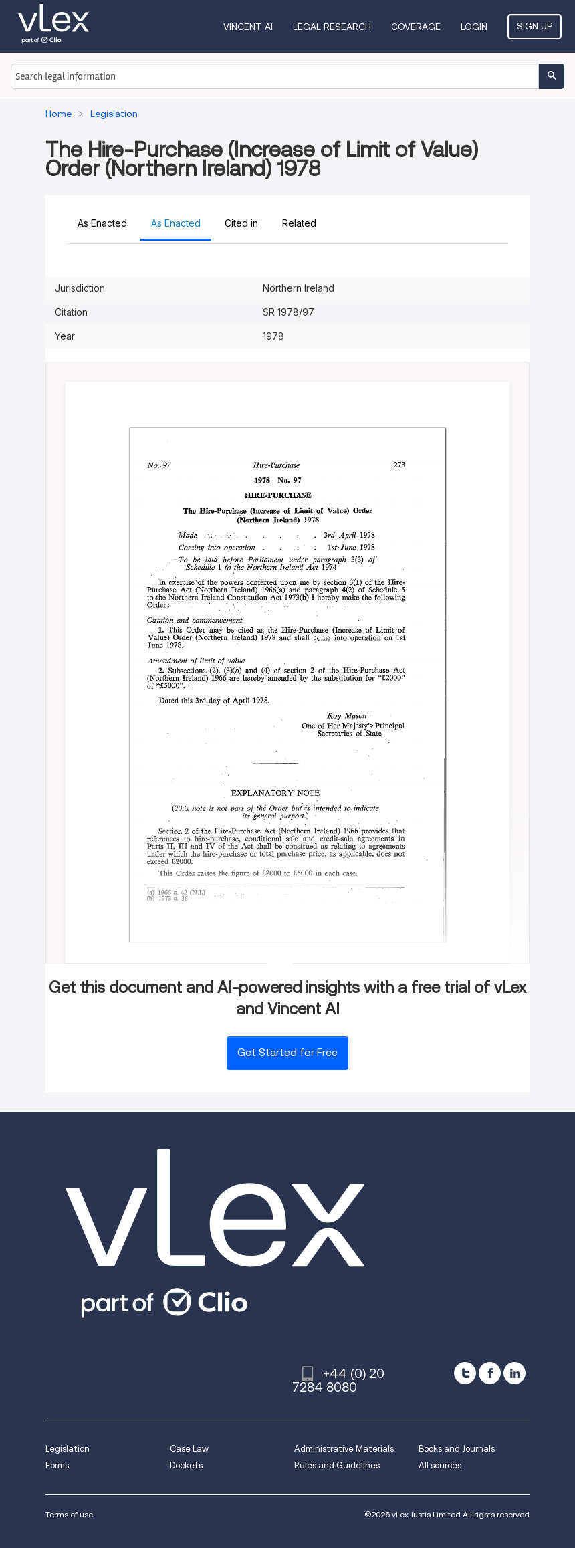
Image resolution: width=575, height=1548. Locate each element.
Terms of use (69, 1514)
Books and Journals (457, 1449)
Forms (57, 1465)
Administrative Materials (344, 1449)
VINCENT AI (248, 26)
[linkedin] (514, 1373)
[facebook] (490, 1373)
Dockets (186, 1465)
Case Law (189, 1449)
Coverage (416, 26)
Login (474, 26)
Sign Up (534, 26)
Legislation (67, 1449)
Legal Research (332, 26)
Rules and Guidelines (337, 1465)
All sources (440, 1465)
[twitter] (465, 1373)
